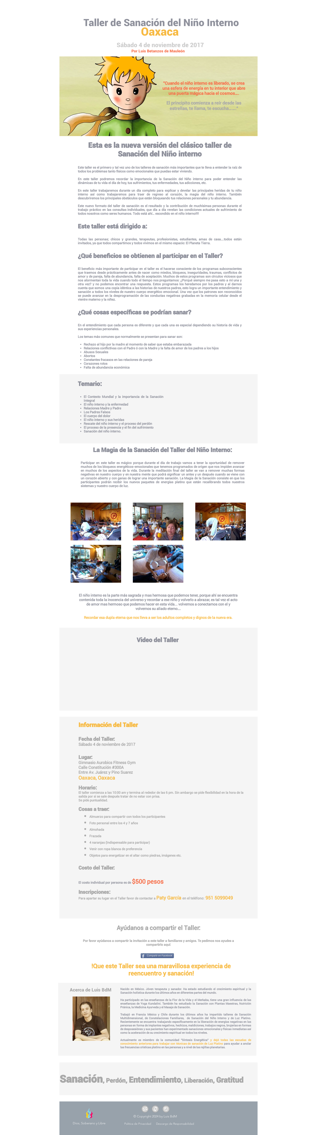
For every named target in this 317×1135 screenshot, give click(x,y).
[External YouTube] (159, 676)
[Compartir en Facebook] (157, 955)
